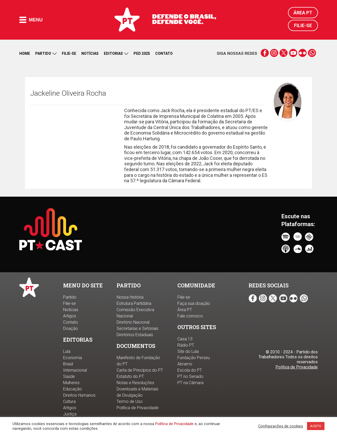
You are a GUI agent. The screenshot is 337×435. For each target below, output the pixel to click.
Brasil (68, 363)
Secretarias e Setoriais (137, 328)
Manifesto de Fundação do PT (138, 360)
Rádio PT (185, 345)
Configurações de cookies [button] (280, 426)
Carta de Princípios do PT (140, 370)
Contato (164, 53)
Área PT (302, 12)
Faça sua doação (193, 303)
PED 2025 (142, 53)
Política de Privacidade (174, 423)
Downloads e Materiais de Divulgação (137, 392)
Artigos (69, 315)
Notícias (90, 53)
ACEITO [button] (315, 426)
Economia (72, 357)
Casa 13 (184, 338)
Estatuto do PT (130, 376)
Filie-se (303, 25)
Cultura (69, 401)
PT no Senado (190, 376)
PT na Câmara (190, 382)
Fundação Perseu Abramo (193, 360)
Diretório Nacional (133, 322)
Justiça (69, 414)
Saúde (69, 376)
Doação (70, 328)
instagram (274, 53)
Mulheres (71, 382)
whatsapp (312, 53)
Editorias (116, 53)
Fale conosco (190, 315)
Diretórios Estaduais (135, 334)
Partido (46, 53)
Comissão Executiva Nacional (135, 312)
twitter (283, 53)
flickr (302, 53)
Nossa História (130, 297)
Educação (72, 388)
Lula (66, 351)
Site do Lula (188, 351)
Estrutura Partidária (134, 303)
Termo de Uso (130, 401)
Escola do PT (189, 370)
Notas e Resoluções (135, 382)
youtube (293, 53)
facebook (265, 53)
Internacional (75, 370)
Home (24, 53)
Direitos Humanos (79, 395)
